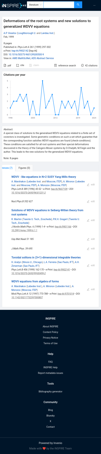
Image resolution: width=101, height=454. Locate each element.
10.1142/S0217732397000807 (27, 297)
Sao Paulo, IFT (65, 262)
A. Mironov (69, 181)
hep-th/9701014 (66, 293)
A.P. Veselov (10, 33)
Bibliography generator (50, 391)
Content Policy (50, 332)
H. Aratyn (16, 262)
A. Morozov (44, 185)
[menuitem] (94, 5)
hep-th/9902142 (20, 50)
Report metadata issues (50, 373)
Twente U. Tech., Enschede (37, 219)
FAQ (50, 361)
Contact (50, 426)
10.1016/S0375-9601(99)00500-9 (26, 54)
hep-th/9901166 (63, 226)
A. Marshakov (18, 181)
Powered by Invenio (50, 443)
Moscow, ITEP (53, 181)
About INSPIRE (50, 326)
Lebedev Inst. (34, 181)
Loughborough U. (27, 33)
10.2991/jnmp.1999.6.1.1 (24, 230)
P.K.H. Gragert (60, 219)
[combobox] (59, 4)
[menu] (92, 5)
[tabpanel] (50, 239)
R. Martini (16, 219)
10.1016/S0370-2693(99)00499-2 (28, 273)
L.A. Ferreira (50, 262)
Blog (50, 410)
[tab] (12, 168)
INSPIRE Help (50, 367)
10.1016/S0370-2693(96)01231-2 (28, 192)
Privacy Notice (50, 337)
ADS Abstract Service (42, 58)
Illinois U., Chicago (32, 262)
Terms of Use (51, 343)
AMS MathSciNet (21, 58)
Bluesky (50, 415)
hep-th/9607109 (59, 189)
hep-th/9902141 (62, 269)
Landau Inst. (47, 33)
